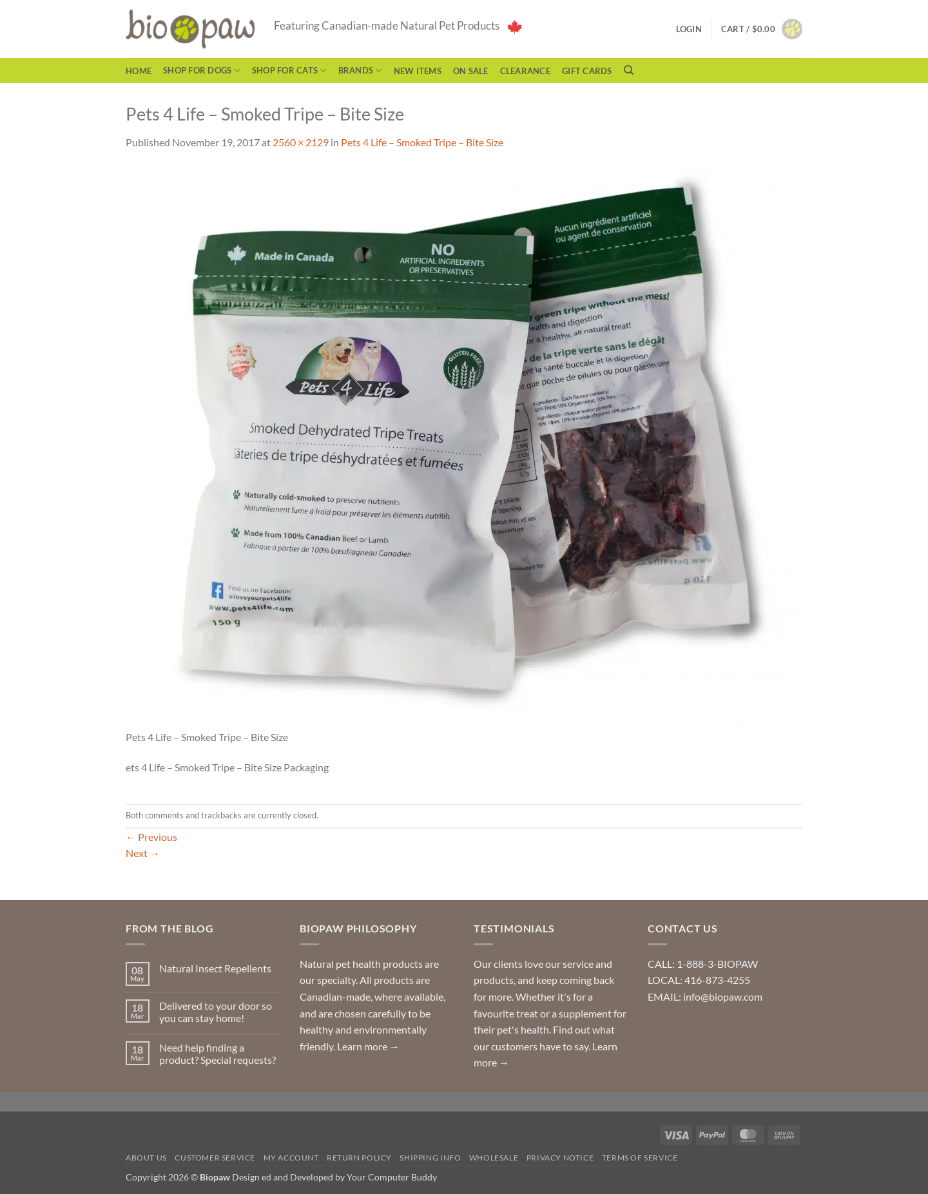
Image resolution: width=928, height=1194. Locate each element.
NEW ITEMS (417, 71)
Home (138, 71)
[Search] (628, 70)
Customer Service (215, 1157)
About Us (146, 1157)
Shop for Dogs (201, 70)
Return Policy (359, 1157)
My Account (291, 1157)
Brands (360, 70)
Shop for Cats (289, 70)
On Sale (470, 71)
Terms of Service (640, 1157)
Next (143, 853)
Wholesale (494, 1157)
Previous (151, 837)
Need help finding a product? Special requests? (217, 1053)
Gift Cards (587, 71)
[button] (761, 29)
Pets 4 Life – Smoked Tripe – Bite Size (422, 142)
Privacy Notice (560, 1157)
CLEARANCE (525, 71)
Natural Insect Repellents (215, 968)
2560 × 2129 (301, 142)
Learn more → (368, 1046)
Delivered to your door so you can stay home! (215, 1011)
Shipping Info (430, 1157)
